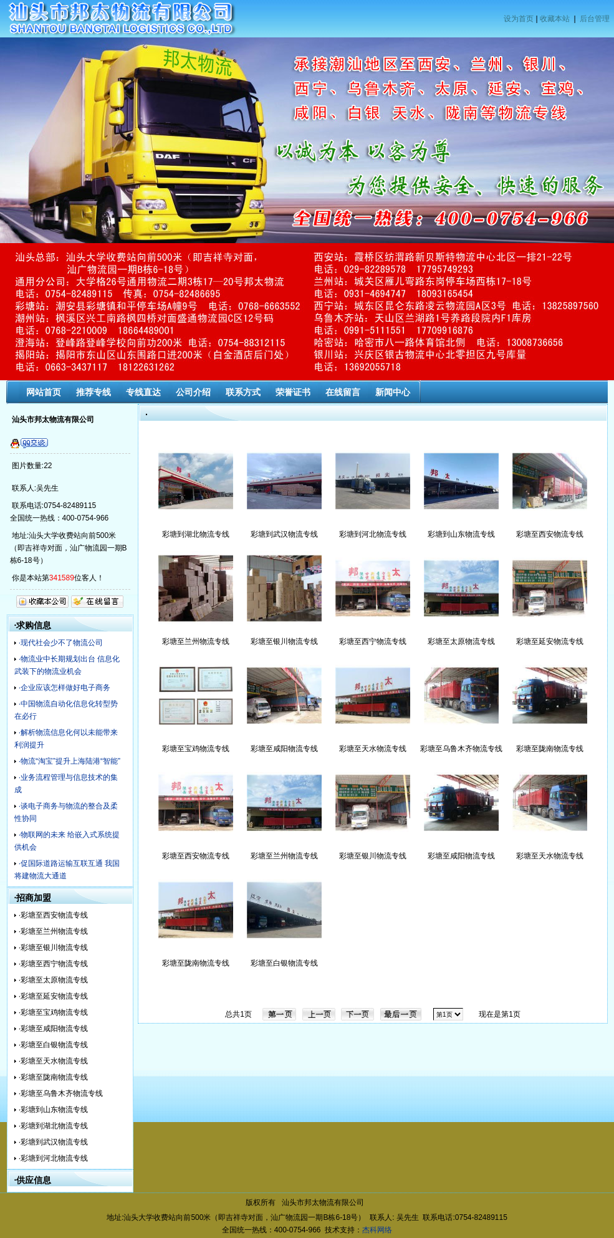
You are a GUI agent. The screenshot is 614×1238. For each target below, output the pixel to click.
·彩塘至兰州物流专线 (53, 931)
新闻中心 (392, 392)
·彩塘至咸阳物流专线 (53, 1028)
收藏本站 (555, 18)
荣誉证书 (293, 392)
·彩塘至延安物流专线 (53, 996)
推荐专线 (93, 392)
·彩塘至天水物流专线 (53, 1061)
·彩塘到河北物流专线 (53, 1158)
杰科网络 (377, 1230)
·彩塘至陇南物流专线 (53, 1077)
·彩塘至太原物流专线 (53, 980)
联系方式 (243, 392)
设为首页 (519, 18)
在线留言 (342, 392)
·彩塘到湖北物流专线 (53, 1125)
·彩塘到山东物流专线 (53, 1109)
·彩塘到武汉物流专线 (53, 1142)
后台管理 (595, 18)
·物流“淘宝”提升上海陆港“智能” (69, 761)
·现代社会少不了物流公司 (61, 642)
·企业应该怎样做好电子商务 (64, 687)
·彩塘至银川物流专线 (53, 947)
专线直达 (143, 392)
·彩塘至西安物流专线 (53, 915)
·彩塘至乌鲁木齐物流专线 (61, 1093)
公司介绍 (193, 392)
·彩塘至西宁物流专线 (53, 963)
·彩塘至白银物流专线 (53, 1044)
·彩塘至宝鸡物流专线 (53, 1012)
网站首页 (43, 392)
